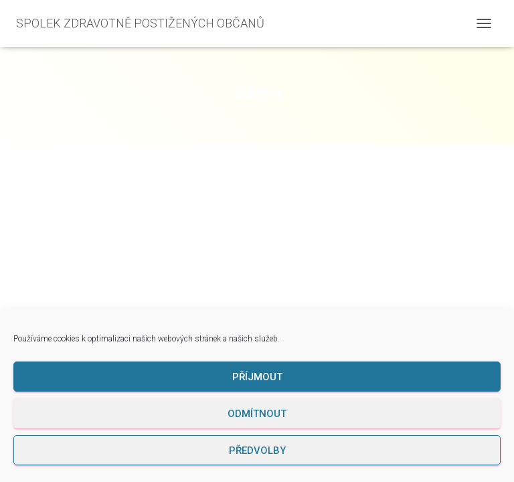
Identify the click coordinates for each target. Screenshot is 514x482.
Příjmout (257, 377)
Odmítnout (257, 414)
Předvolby (257, 451)
